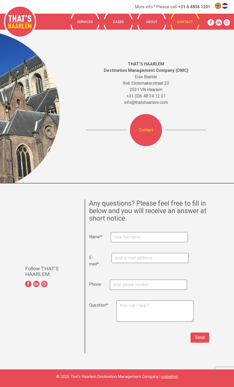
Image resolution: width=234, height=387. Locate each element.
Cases (118, 22)
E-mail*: (91, 261)
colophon (169, 376)
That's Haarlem (20, 21)
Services (85, 22)
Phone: (91, 284)
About (151, 22)
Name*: (91, 236)
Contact (185, 22)
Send (200, 337)
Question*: (91, 305)
